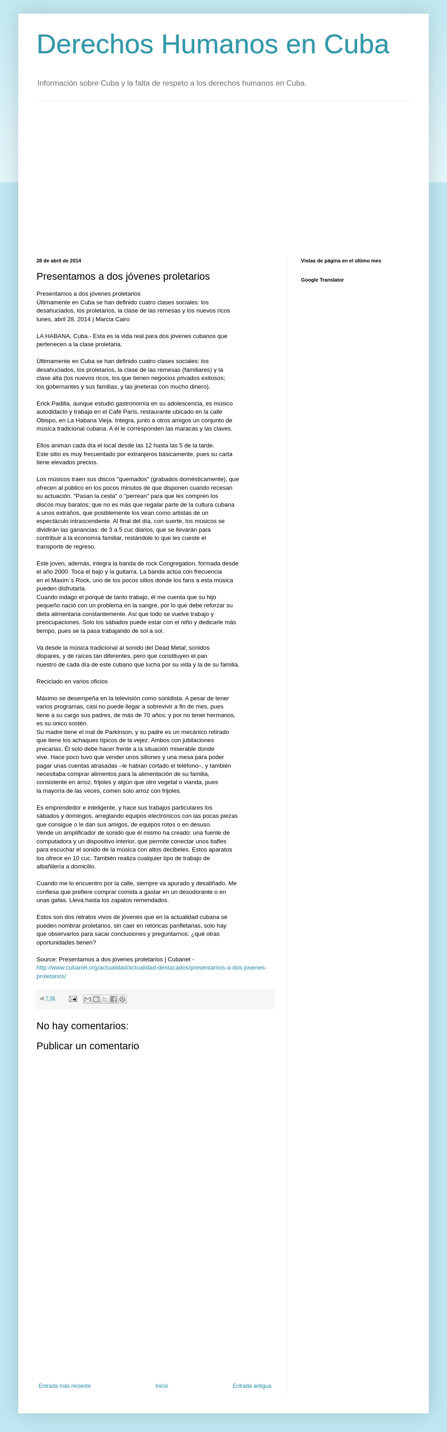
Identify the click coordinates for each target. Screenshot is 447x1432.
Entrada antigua (252, 1386)
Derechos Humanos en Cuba (213, 44)
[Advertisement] (142, 178)
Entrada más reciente (65, 1386)
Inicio (162, 1386)
